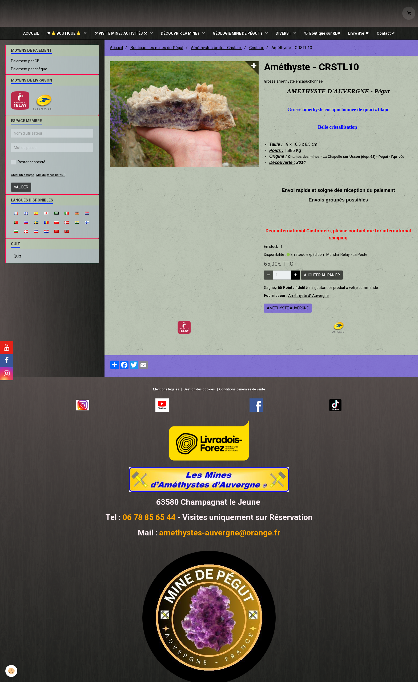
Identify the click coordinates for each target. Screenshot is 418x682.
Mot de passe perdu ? (50, 175)
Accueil (116, 48)
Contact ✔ (386, 33)
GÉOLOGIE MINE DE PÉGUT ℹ (238, 33)
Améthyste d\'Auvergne (308, 296)
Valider (21, 187)
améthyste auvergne (288, 308)
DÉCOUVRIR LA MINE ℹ (180, 33)
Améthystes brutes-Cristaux (216, 48)
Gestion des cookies (199, 390)
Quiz (17, 257)
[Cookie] (11, 671)
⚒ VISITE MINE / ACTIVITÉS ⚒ (121, 33)
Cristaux (256, 48)
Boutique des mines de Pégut (156, 48)
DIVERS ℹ (283, 33)
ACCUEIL (31, 33)
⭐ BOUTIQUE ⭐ (64, 33)
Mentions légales (166, 390)
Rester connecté (28, 162)
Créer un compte (22, 175)
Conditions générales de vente (242, 390)
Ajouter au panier (322, 275)
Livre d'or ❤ (358, 33)
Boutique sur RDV (322, 33)
